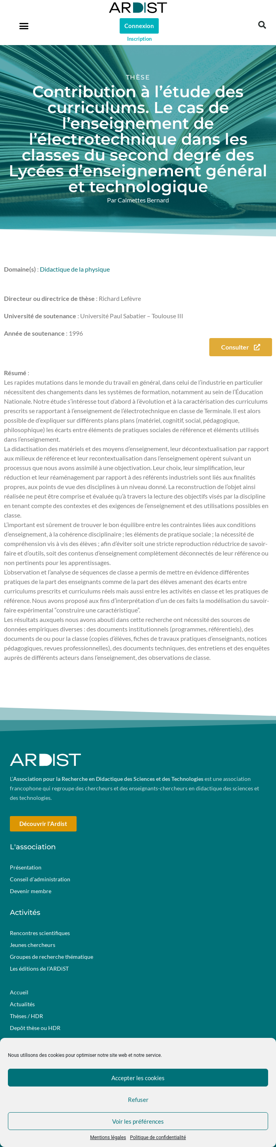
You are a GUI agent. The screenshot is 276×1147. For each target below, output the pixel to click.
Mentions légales (108, 1137)
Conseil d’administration (40, 879)
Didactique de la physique (75, 269)
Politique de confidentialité (158, 1137)
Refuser (138, 1099)
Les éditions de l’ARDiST (39, 968)
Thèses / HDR (26, 1016)
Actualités (22, 1004)
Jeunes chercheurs (32, 944)
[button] (24, 25)
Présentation (25, 867)
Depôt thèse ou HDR (35, 1027)
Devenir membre (30, 891)
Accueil (19, 992)
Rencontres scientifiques (40, 933)
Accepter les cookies (138, 1077)
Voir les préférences (138, 1121)
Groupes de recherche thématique (51, 956)
